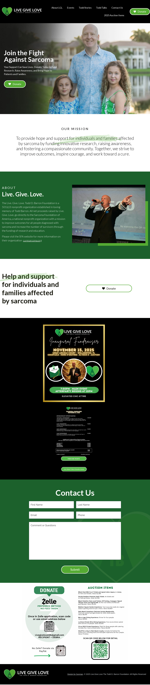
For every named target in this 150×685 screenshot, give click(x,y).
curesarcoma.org (32, 240)
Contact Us (116, 7)
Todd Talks (100, 7)
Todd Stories (84, 7)
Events (69, 7)
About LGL (55, 7)
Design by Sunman (75, 675)
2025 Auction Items (113, 15)
